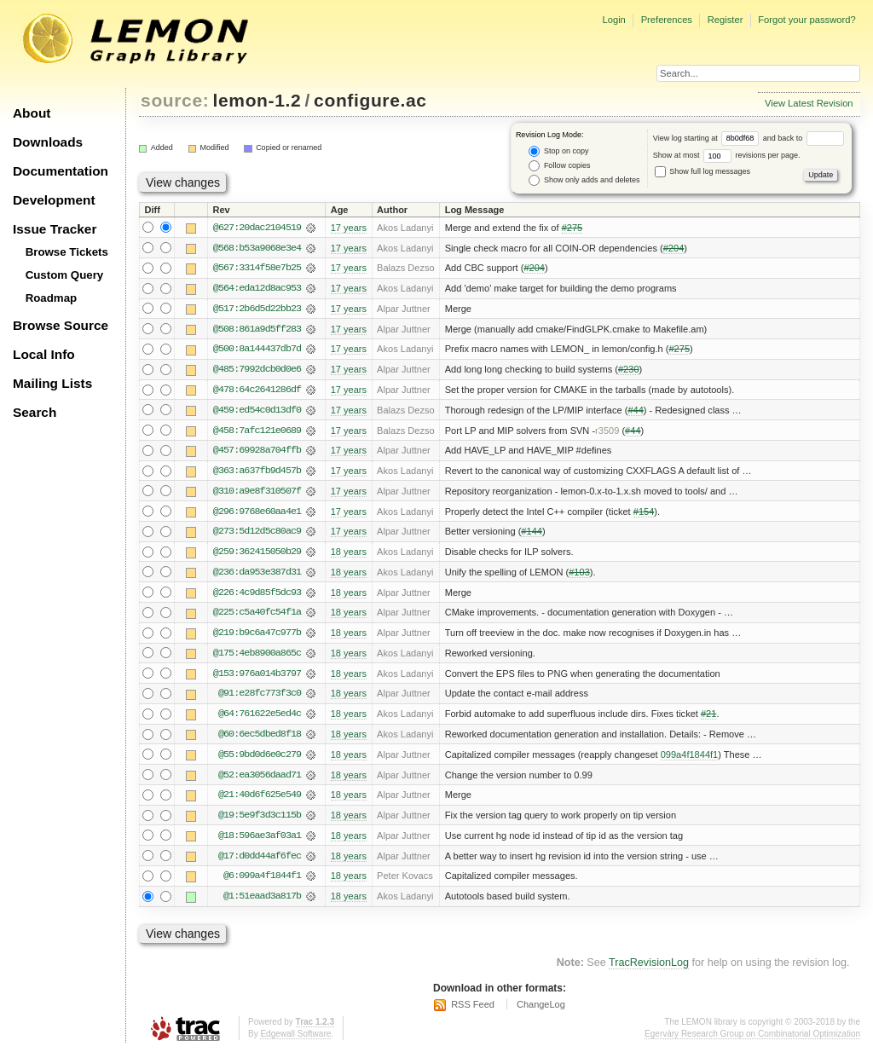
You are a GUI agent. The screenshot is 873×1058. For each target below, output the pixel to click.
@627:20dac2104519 (257, 227)
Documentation (60, 171)
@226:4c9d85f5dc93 (257, 596)
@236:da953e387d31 (257, 575)
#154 (644, 514)
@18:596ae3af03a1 (259, 841)
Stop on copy (558, 151)
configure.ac (370, 100)
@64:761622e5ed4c (259, 719)
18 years (349, 555)
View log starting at (708, 138)
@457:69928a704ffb (257, 453)
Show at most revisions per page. (727, 155)
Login (613, 19)
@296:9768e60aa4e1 (257, 514)
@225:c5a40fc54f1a (257, 616)
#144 (531, 534)
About (31, 113)
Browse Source (60, 325)
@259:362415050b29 (257, 555)
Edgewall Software (295, 1040)
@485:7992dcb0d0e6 (257, 371)
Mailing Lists (52, 383)
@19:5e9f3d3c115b (259, 821)
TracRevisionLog (649, 969)
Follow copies (559, 165)
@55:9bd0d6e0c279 (259, 759)
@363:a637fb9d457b (257, 473)
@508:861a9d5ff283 (257, 330)
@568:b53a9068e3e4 (257, 248)
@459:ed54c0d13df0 (257, 412)
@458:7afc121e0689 (257, 432)
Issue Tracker (54, 229)
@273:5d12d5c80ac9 (257, 534)
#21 (708, 719)
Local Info (44, 354)
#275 (572, 228)
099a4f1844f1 (690, 759)
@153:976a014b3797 (257, 678)
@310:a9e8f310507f (257, 493)
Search (34, 412)
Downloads (48, 142)
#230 (628, 371)
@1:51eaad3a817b (262, 903)
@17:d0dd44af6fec (259, 862)
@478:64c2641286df (257, 391)
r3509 (607, 432)
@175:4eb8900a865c (257, 657)
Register (725, 19)
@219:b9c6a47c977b (257, 637)
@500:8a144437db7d (257, 350)
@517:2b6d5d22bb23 (257, 309)
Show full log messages (702, 171)
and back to (803, 138)
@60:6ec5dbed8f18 (259, 739)
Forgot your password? (806, 19)
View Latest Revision (809, 103)
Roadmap (52, 298)
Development (54, 200)
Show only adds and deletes (584, 180)
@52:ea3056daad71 (259, 780)
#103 (579, 575)
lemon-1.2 (257, 100)
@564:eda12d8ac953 (257, 289)
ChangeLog (541, 1011)
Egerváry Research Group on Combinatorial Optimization (752, 1040)
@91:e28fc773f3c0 (259, 698)
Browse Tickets (67, 252)
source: (175, 100)
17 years (349, 228)
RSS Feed (472, 1011)
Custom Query (65, 275)
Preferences (666, 19)
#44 (635, 412)
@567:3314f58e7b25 (257, 268)
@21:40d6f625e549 (259, 800)
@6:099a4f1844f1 (262, 882)
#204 (674, 248)
